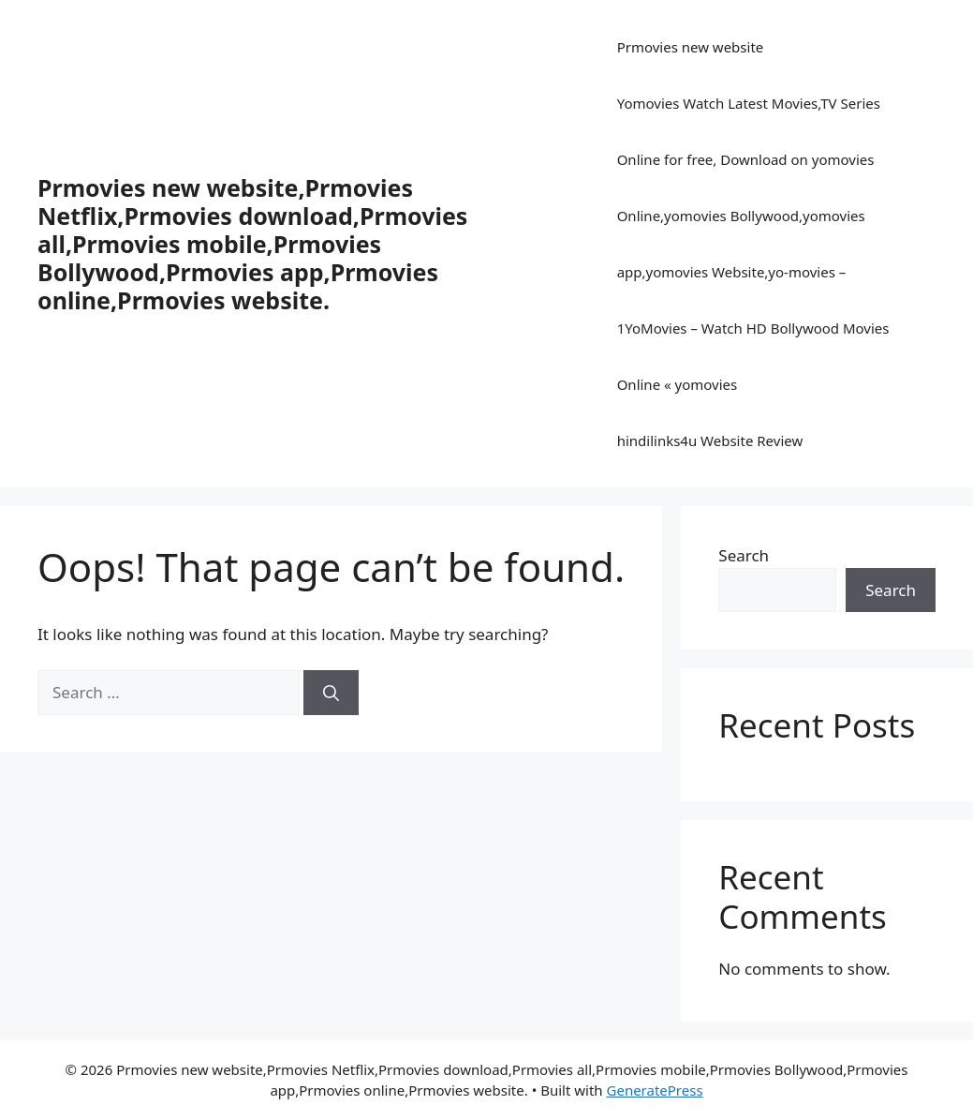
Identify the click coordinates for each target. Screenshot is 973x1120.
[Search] (331, 692)
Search (743, 555)
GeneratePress (655, 1090)
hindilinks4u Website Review (710, 440)
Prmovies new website (690, 46)
